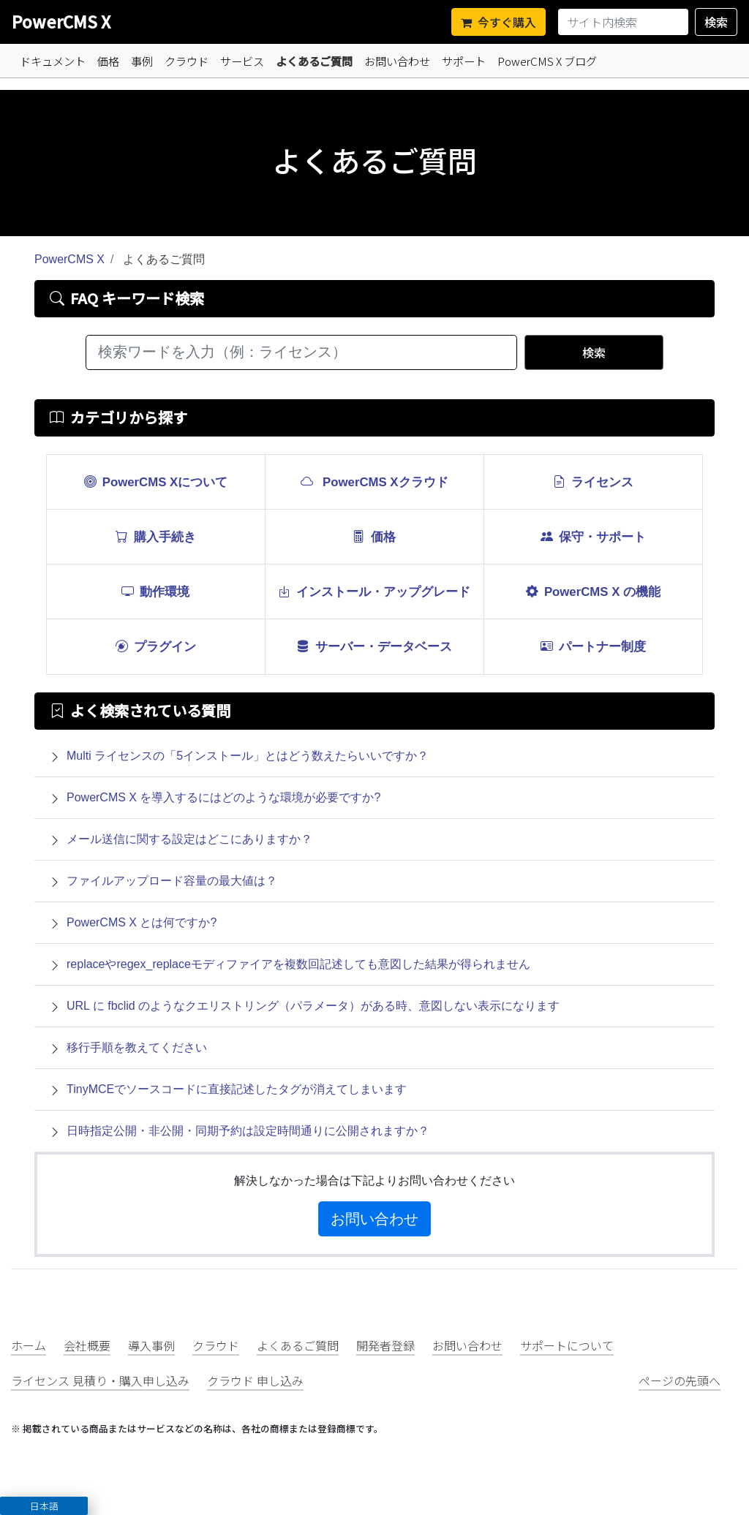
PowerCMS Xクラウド (374, 481)
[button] (44, 1506)
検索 (716, 22)
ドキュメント (53, 61)
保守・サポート (593, 536)
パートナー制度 (593, 645)
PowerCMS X (61, 21)
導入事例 (151, 1345)
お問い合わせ (397, 61)
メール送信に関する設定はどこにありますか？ (189, 839)
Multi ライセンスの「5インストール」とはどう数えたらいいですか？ (248, 755)
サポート (464, 61)
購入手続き (156, 536)
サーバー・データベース (374, 645)
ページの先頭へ (679, 1380)
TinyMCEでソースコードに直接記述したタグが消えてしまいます (237, 1089)
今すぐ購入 (498, 22)
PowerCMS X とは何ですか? (142, 922)
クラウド (186, 61)
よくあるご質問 (317, 60)
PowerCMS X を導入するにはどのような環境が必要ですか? (223, 797)
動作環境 (155, 591)
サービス (242, 61)
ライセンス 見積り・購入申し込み (100, 1380)
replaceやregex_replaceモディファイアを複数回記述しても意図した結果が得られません (298, 964)
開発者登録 (385, 1345)
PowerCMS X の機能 (593, 591)
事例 (142, 61)
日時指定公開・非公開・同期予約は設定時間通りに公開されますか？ (248, 1131)
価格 (108, 61)
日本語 (44, 1506)
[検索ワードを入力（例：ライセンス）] (301, 352)
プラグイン (156, 645)
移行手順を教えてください (137, 1047)
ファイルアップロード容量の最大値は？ (172, 880)
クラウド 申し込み (255, 1380)
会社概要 (87, 1345)
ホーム (28, 1345)
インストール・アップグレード (374, 591)
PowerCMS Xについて (156, 481)
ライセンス (593, 481)
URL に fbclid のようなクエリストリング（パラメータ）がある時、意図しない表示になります (313, 1006)
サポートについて (567, 1345)
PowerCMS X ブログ (547, 61)
